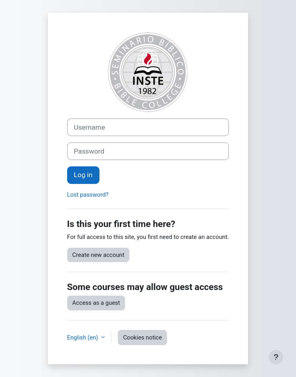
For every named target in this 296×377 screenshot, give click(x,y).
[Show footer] (276, 357)
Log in (83, 175)
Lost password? (88, 194)
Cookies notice (142, 337)
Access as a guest (96, 302)
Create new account (98, 255)
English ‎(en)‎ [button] (83, 337)
